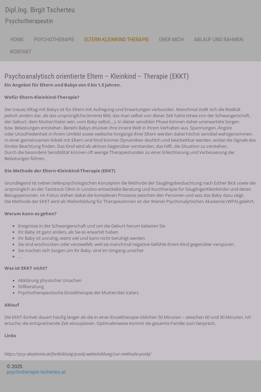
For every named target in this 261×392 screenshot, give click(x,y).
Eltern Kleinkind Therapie (116, 39)
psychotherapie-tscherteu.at (36, 372)
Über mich (171, 39)
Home (17, 39)
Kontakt (20, 51)
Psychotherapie (54, 39)
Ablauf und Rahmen (218, 39)
